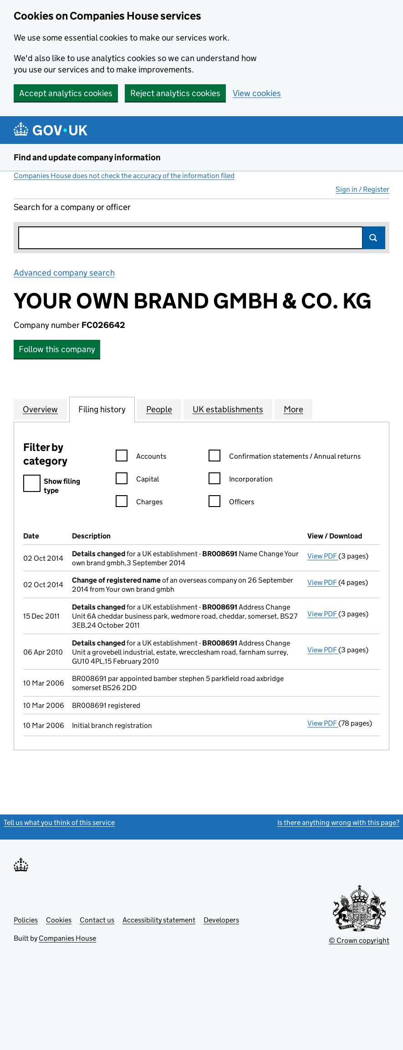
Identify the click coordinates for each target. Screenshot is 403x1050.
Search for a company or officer (72, 207)
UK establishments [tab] (228, 409)
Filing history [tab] (102, 409)
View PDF (322, 556)
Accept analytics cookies (65, 93)
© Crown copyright (359, 940)
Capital (137, 480)
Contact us (97, 920)
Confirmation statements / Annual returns (285, 457)
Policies (26, 920)
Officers (231, 503)
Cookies (58, 920)
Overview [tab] (40, 409)
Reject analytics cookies (175, 93)
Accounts (141, 457)
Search (373, 237)
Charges (139, 503)
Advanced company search (64, 272)
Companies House (67, 938)
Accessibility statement (158, 920)
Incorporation (241, 480)
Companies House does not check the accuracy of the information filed (124, 175)
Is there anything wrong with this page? (338, 822)
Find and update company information (87, 157)
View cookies (257, 93)
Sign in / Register (362, 189)
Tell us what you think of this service (59, 822)
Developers (221, 920)
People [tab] (159, 409)
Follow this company (57, 349)
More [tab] (293, 409)
